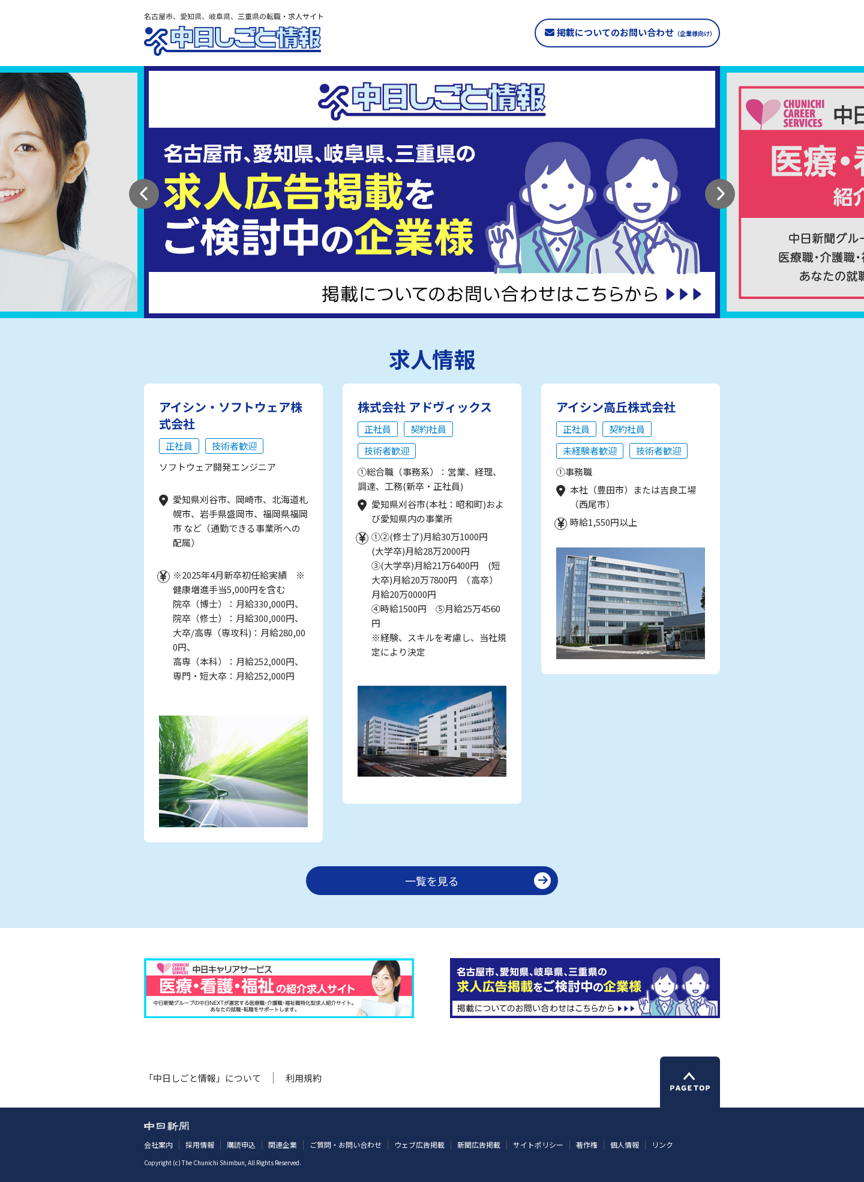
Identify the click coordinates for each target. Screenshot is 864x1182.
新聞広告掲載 (478, 1144)
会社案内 (158, 1144)
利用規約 (304, 1078)
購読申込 (241, 1144)
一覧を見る (432, 880)
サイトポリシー (538, 1144)
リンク (662, 1144)
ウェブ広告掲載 (419, 1144)
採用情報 (199, 1144)
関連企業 (282, 1144)
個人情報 (624, 1144)
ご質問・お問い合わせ (346, 1144)
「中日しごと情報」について (202, 1078)
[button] (144, 194)
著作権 (587, 1144)
